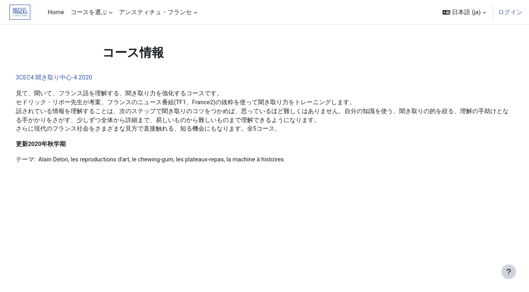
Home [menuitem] (56, 12)
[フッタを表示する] (508, 271)
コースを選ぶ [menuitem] (89, 12)
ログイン (510, 12)
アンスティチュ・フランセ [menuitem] (155, 12)
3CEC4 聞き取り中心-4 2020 (69, 77)
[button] (464, 12)
